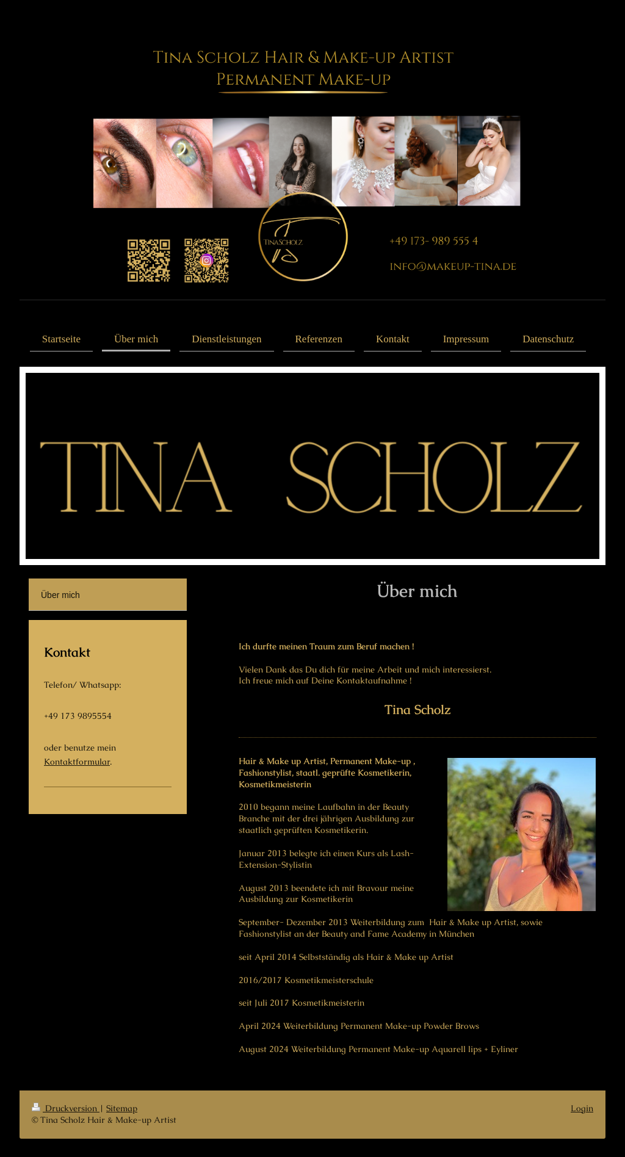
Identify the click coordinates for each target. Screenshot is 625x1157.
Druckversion (65, 1108)
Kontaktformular (77, 761)
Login (582, 1108)
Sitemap (121, 1108)
